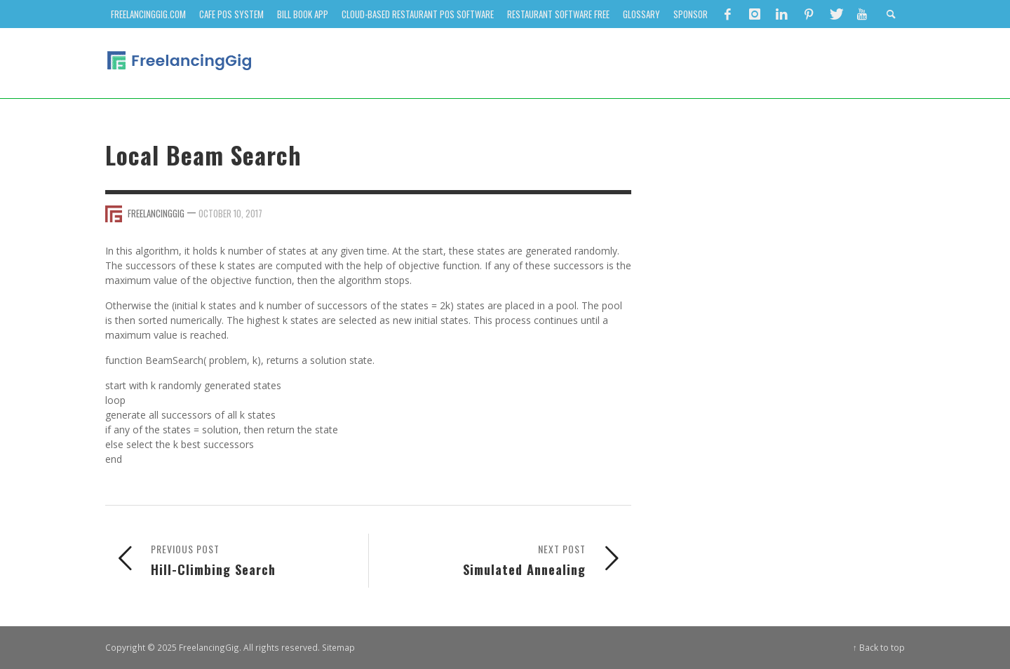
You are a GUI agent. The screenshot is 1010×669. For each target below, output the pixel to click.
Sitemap (338, 647)
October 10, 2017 (230, 213)
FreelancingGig (156, 213)
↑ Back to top (879, 647)
